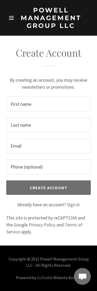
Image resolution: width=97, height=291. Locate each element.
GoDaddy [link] (45, 277)
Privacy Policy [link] (42, 225)
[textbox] (48, 104)
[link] (51, 17)
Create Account (48, 187)
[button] (11, 18)
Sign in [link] (73, 205)
